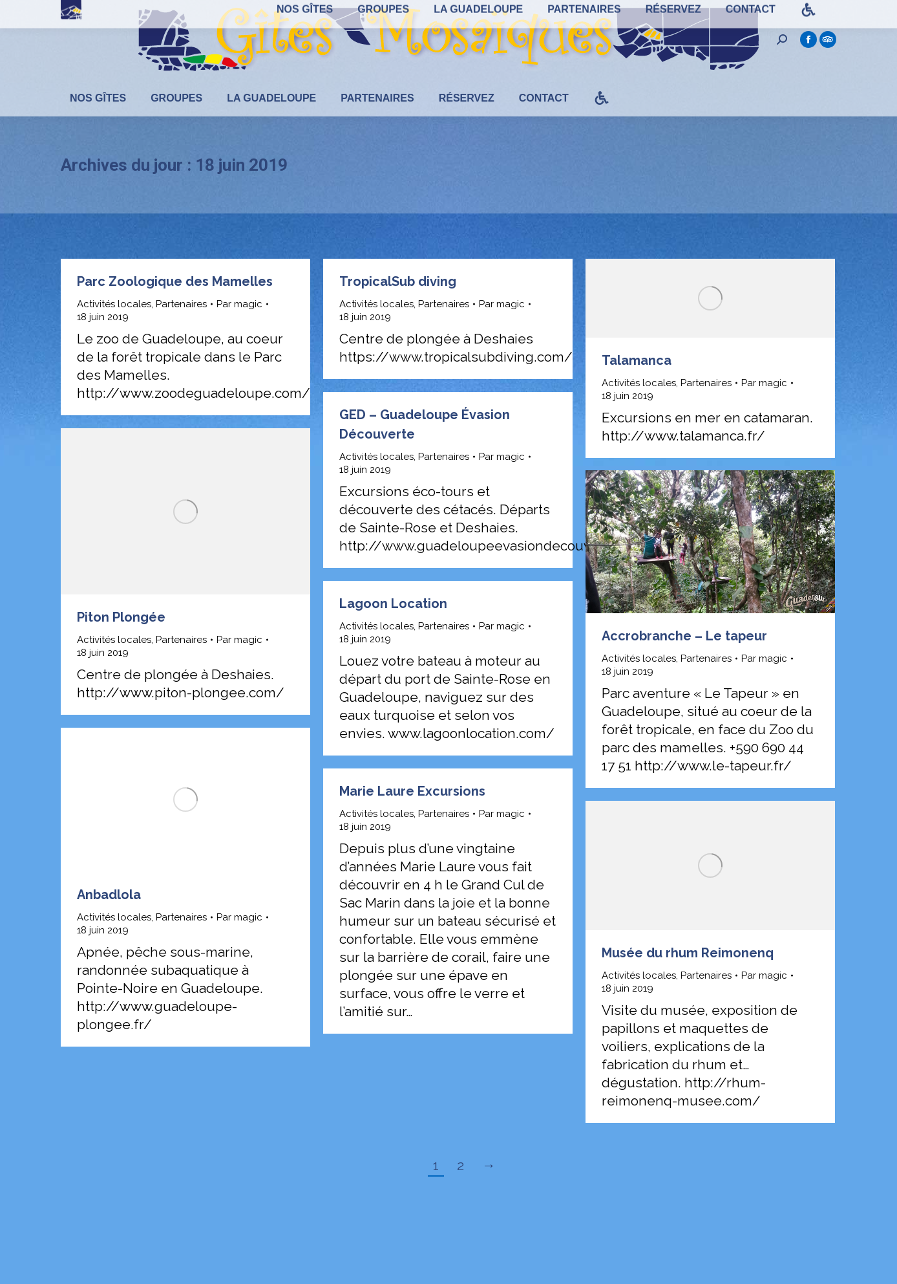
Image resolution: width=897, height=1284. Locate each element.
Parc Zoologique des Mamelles (175, 304)
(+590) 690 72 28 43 (367, 12)
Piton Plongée (121, 640)
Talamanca (636, 383)
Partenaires (181, 327)
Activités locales (114, 327)
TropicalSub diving (397, 304)
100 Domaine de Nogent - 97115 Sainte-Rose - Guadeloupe (189, 12)
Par (239, 327)
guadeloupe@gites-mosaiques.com (501, 12)
